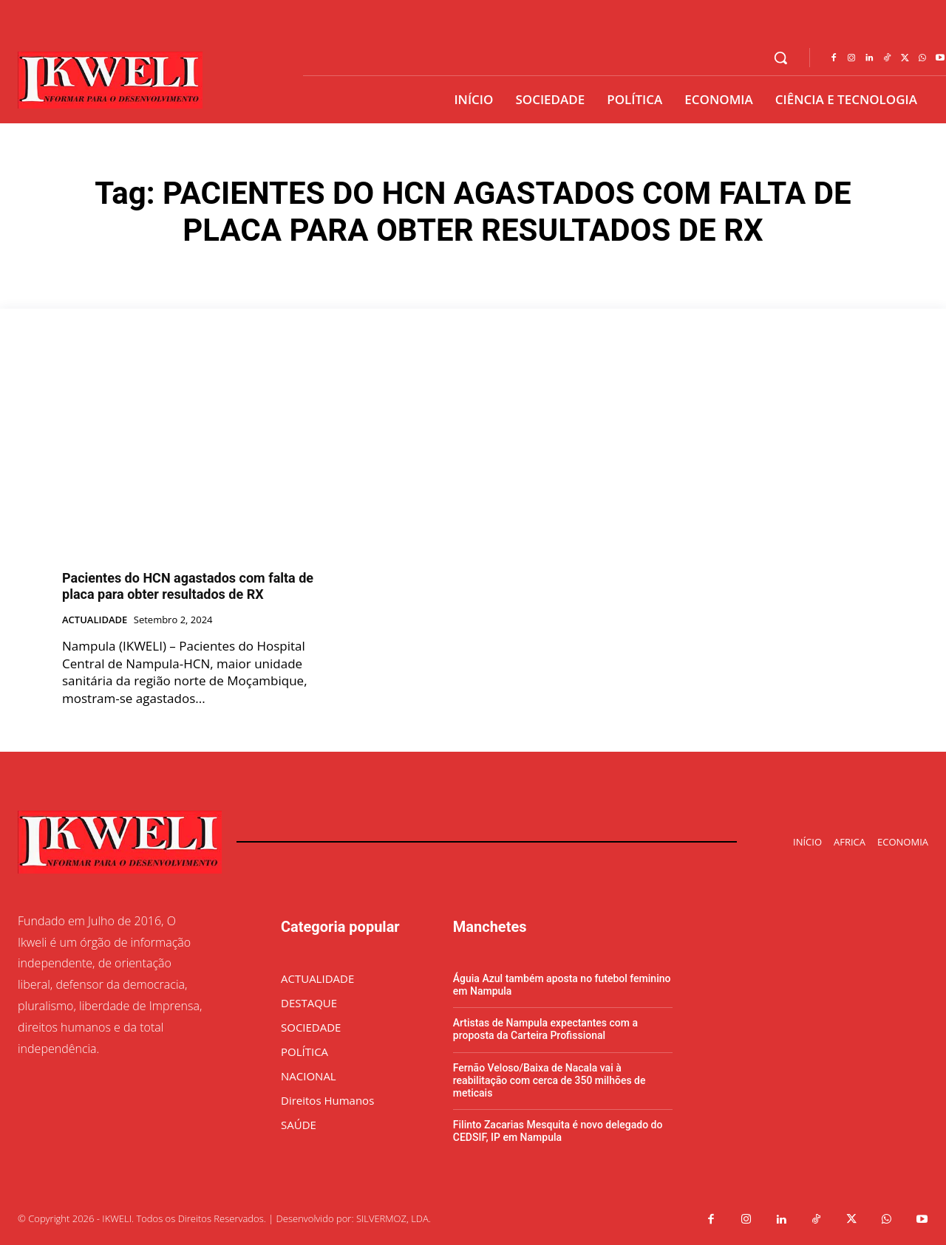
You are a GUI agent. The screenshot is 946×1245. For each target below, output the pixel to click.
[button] (780, 57)
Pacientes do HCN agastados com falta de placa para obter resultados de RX (187, 586)
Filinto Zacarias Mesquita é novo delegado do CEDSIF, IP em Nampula (558, 1131)
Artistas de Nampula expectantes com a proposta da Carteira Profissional (545, 1029)
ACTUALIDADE (94, 620)
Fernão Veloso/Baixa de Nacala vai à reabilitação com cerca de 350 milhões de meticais (549, 1080)
